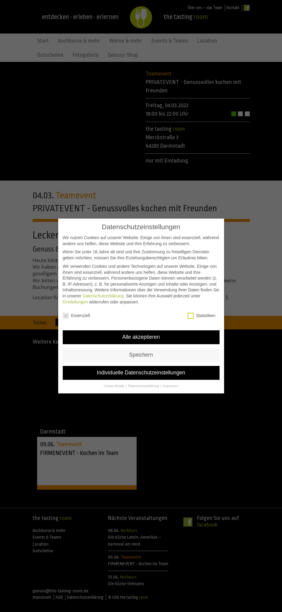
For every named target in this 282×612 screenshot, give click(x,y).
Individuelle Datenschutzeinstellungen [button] (141, 368)
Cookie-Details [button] (114, 381)
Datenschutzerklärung (103, 291)
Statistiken (202, 311)
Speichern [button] (141, 351)
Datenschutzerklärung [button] (144, 381)
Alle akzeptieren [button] (141, 333)
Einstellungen (75, 297)
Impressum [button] (170, 381)
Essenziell (76, 311)
